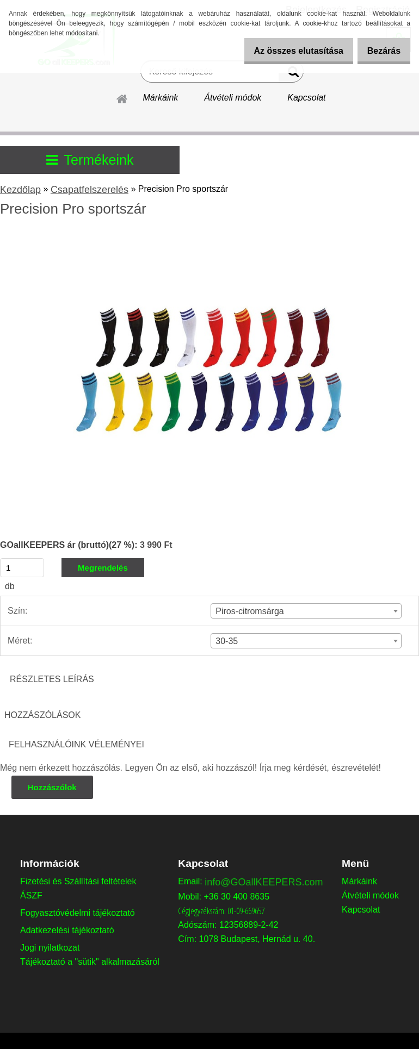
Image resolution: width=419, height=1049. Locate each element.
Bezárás (380, 50)
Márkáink (160, 97)
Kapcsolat (306, 97)
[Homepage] (122, 97)
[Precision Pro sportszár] (209, 238)
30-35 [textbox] (226, 641)
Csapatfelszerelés (89, 189)
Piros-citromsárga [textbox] (249, 611)
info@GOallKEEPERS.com (264, 882)
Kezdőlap (20, 189)
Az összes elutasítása (287, 50)
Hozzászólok (52, 787)
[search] (291, 73)
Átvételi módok (232, 97)
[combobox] (306, 611)
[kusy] (22, 567)
